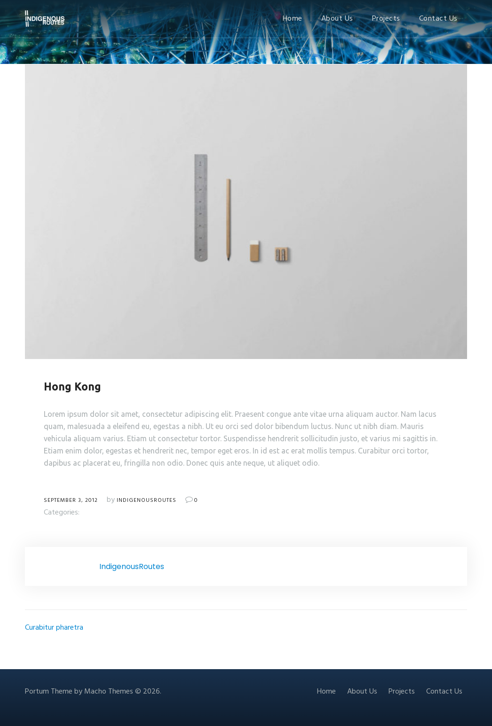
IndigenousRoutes (146, 500)
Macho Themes (108, 692)
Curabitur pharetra (54, 628)
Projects (386, 19)
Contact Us (438, 19)
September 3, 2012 (71, 500)
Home (292, 19)
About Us (337, 19)
